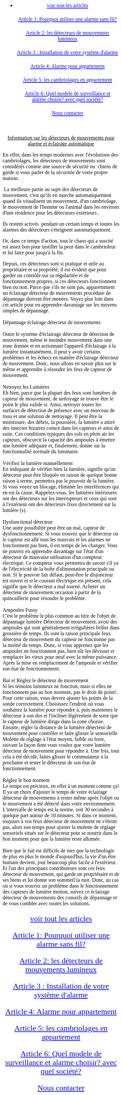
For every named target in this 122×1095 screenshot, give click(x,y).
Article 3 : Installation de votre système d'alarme (61, 990)
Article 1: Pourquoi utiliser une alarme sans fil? (61, 939)
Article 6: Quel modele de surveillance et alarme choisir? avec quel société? (60, 1062)
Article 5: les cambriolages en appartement (61, 1032)
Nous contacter (61, 1088)
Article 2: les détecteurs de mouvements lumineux (61, 965)
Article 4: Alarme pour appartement (61, 1011)
